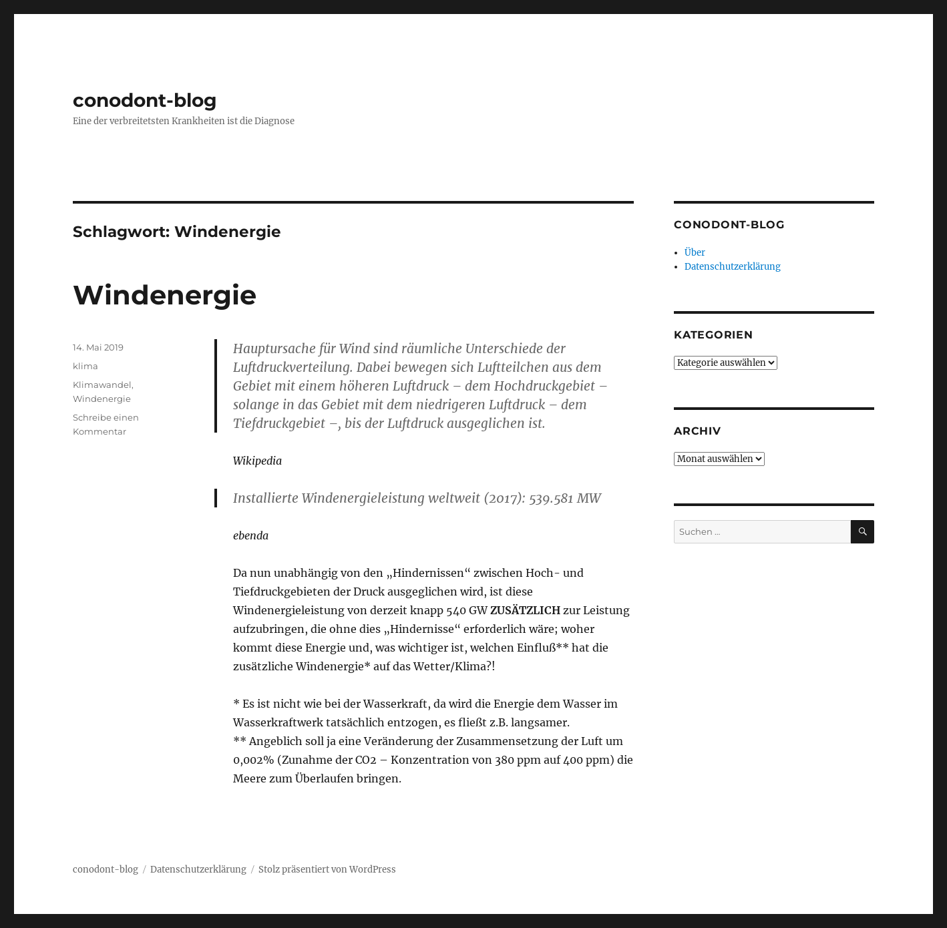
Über (695, 252)
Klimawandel (102, 384)
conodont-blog (145, 100)
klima (85, 366)
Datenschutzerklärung (733, 266)
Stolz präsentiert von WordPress (327, 869)
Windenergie (164, 294)
